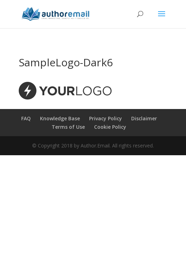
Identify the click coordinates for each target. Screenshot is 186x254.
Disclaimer (144, 118)
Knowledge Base (60, 118)
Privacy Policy (105, 118)
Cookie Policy (110, 126)
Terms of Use (68, 126)
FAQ (26, 118)
